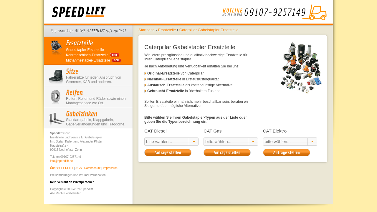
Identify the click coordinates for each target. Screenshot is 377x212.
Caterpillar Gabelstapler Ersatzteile (209, 30)
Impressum (110, 168)
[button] (194, 142)
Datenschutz (92, 168)
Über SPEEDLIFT (61, 168)
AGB (78, 168)
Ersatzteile (167, 30)
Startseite (146, 30)
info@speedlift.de (61, 161)
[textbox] (166, 142)
